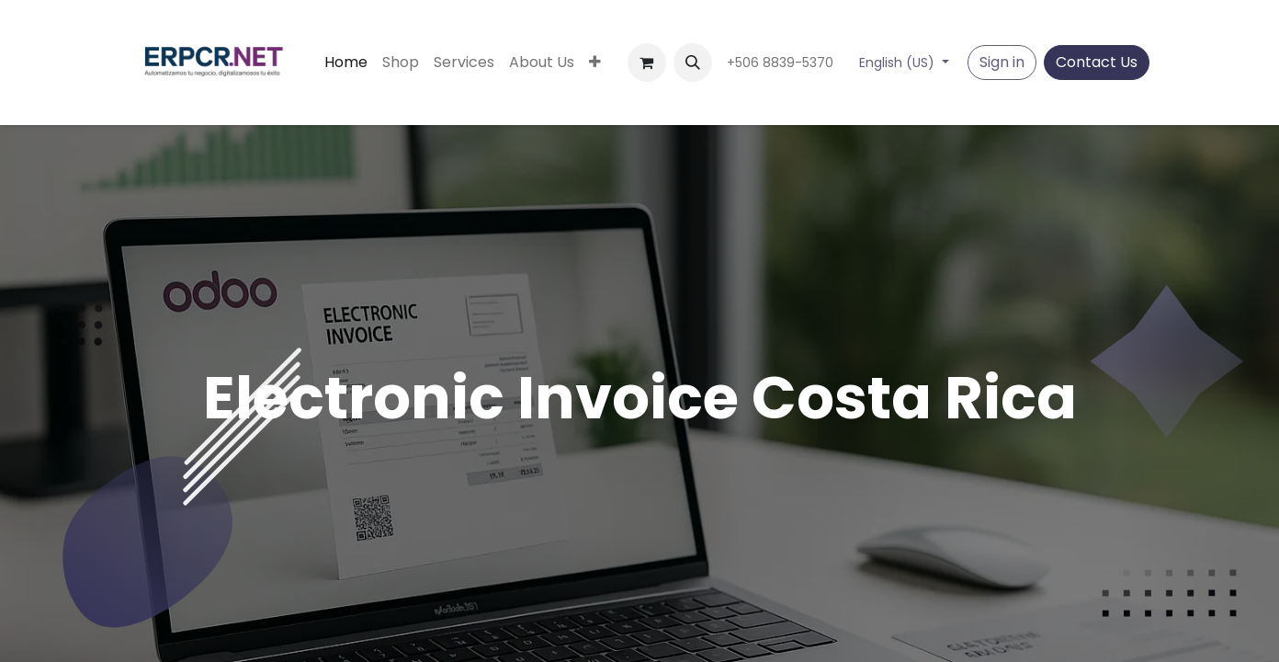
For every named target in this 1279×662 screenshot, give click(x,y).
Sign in (1001, 62)
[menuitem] (346, 62)
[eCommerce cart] (647, 62)
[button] (692, 62)
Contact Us (1097, 62)
